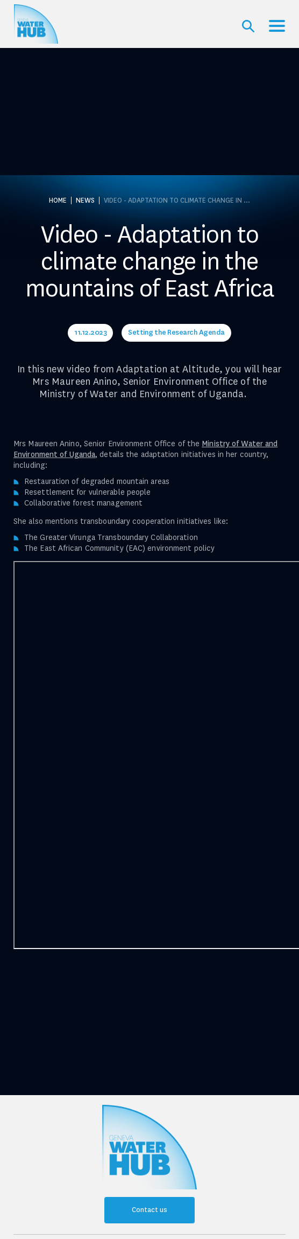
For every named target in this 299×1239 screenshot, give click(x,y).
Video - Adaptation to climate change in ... (177, 200)
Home (58, 200)
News (85, 200)
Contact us (149, 1210)
